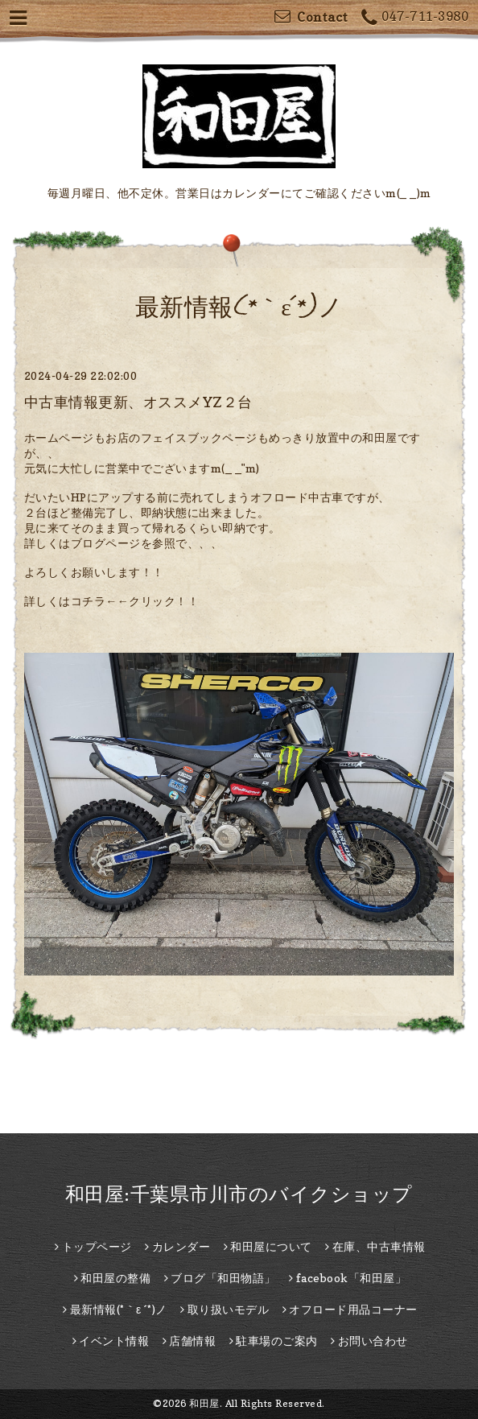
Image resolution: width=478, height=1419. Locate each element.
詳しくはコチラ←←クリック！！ (112, 601)
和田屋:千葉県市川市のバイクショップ (239, 1194)
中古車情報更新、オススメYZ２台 (138, 402)
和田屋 (204, 1403)
